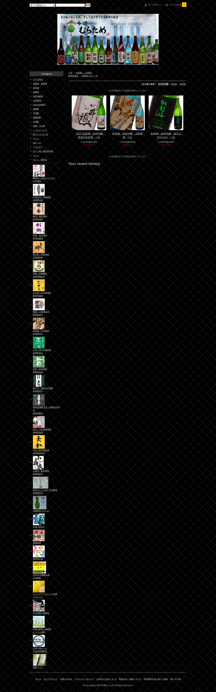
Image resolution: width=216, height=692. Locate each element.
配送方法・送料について (130, 678)
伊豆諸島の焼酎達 (41, 613)
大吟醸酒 (37, 100)
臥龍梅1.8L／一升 (90, 75)
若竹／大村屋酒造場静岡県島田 (42, 431)
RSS (171, 678)
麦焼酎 (36, 108)
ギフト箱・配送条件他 (43, 151)
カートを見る (177, 4)
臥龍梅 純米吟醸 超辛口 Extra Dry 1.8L (167, 135)
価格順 (174, 84)
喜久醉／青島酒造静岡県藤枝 (41, 256)
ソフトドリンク (40, 130)
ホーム (38, 678)
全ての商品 (38, 79)
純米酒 (36, 87)
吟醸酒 (36, 92)
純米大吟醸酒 (39, 104)
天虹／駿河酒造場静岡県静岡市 (41, 452)
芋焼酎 (36, 113)
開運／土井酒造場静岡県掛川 (41, 313)
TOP (70, 72)
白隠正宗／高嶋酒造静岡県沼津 (42, 199)
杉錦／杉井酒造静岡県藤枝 (40, 237)
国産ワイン (38, 667)
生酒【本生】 (39, 526)
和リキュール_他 (40, 134)
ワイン (36, 138)
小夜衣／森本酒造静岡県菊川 (41, 472)
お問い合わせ (66, 678)
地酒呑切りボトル (41, 510)
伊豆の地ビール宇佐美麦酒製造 (40, 650)
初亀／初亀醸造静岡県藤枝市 (40, 275)
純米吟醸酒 (38, 96)
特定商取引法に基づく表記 (156, 678)
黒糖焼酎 (37, 117)
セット (36, 155)
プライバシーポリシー (84, 678)
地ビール (37, 142)
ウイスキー (38, 146)
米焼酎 (36, 121)
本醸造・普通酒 (40, 83)
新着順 (183, 84)
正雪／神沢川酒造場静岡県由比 (42, 351)
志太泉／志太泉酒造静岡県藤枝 (42, 294)
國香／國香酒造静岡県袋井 (40, 218)
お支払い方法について (107, 678)
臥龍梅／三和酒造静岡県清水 (41, 332)
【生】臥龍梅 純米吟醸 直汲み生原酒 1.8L (90, 135)
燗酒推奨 (37, 542)
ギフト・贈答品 (40, 159)
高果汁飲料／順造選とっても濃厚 (42, 631)
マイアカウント (155, 4)
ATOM (178, 678)
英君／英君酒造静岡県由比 (40, 370)
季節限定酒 (38, 558)
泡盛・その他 (39, 125)
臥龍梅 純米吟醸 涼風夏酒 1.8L (127, 135)
